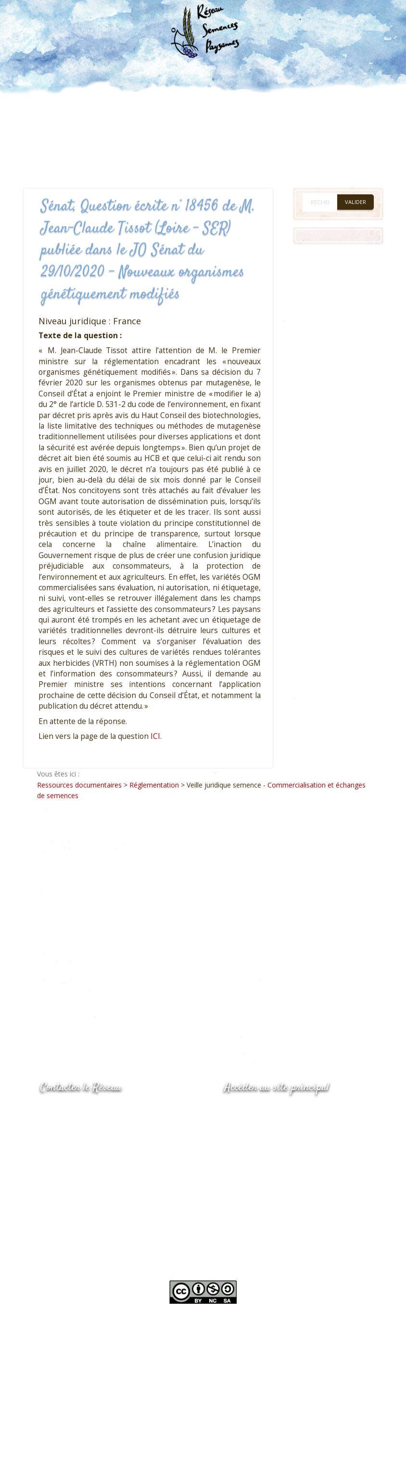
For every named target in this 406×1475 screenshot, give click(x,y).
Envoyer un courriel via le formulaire (113, 1149)
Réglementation (154, 784)
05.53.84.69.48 (74, 1131)
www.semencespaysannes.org (277, 1111)
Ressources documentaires (79, 784)
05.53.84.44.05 (74, 1111)
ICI (155, 736)
